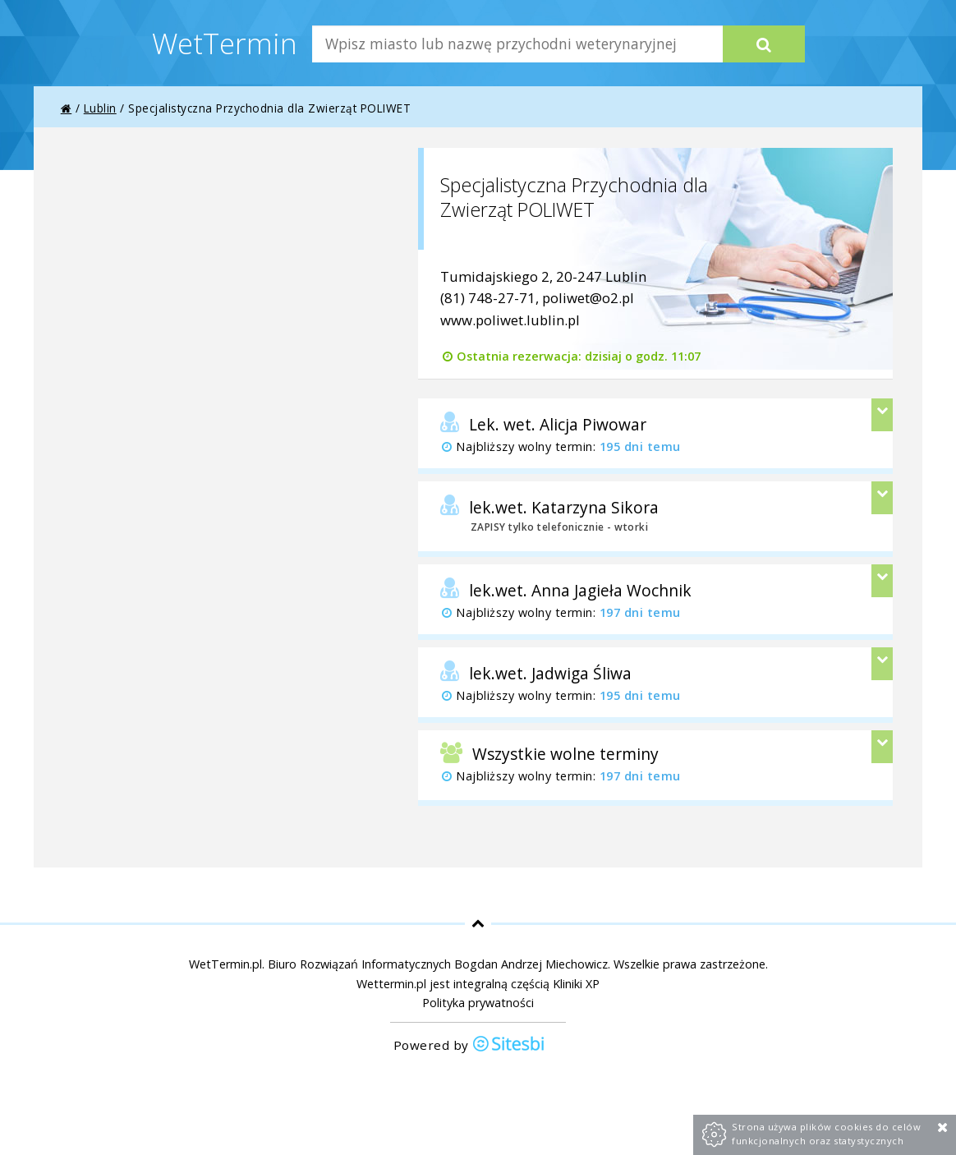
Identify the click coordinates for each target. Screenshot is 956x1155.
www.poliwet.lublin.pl (510, 320)
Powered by (469, 1045)
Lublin (100, 108)
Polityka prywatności (478, 1002)
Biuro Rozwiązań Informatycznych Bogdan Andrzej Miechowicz (438, 964)
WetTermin (224, 42)
